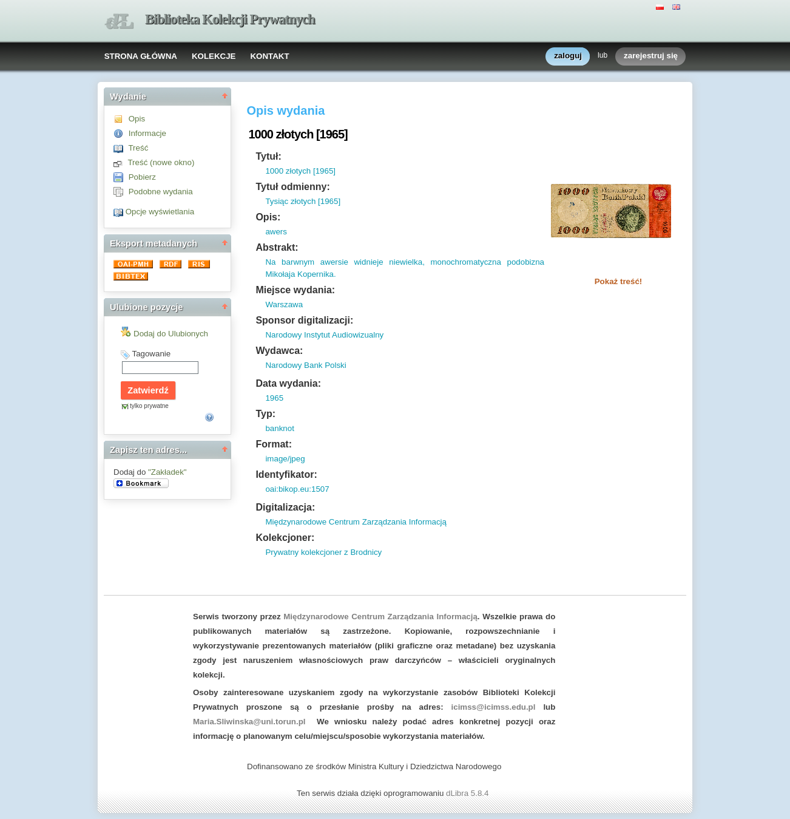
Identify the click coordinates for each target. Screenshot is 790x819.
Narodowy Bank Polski (305, 365)
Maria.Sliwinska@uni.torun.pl (249, 721)
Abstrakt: (276, 247)
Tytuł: (268, 156)
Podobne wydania (161, 191)
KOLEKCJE (214, 56)
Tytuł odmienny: (292, 187)
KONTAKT (269, 56)
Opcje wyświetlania (160, 211)
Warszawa (284, 304)
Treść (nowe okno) (160, 162)
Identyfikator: (286, 474)
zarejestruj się (651, 56)
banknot (279, 428)
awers (276, 231)
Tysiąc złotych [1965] (302, 201)
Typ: (265, 414)
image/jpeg (285, 458)
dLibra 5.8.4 (468, 793)
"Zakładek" (167, 472)
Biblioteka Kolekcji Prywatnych (230, 19)
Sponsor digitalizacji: (304, 320)
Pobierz (142, 177)
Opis (137, 118)
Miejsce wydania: (295, 290)
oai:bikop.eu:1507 (297, 489)
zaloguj (568, 56)
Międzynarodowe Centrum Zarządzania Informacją (356, 521)
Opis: (267, 217)
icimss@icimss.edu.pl (493, 707)
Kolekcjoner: (284, 537)
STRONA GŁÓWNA (140, 56)
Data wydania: (288, 383)
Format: (273, 444)
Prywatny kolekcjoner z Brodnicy (323, 552)
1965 (274, 398)
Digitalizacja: (285, 507)
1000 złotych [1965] (300, 170)
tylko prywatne (149, 406)
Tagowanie (151, 353)
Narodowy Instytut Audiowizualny (324, 334)
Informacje (147, 133)
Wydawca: (279, 350)
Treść (138, 147)
